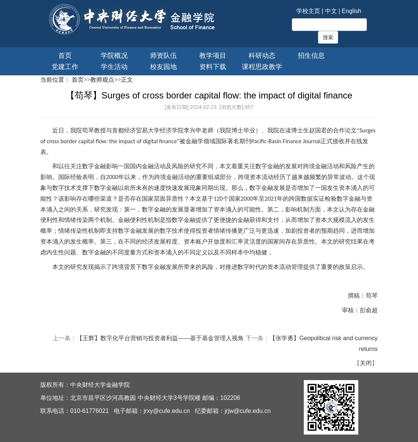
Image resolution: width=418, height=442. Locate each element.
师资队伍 (163, 55)
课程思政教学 (262, 66)
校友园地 (163, 66)
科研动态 (262, 55)
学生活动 (114, 66)
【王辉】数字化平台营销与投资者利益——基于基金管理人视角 (160, 338)
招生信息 (311, 55)
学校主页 (308, 11)
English (351, 11)
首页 (65, 55)
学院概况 (114, 55)
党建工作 (65, 66)
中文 (331, 11)
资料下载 (212, 66)
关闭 (366, 363)
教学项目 (212, 55)
